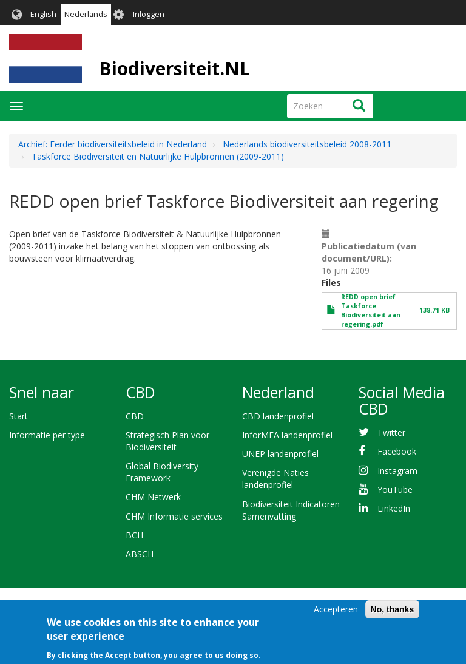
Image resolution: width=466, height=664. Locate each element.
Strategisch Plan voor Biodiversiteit (167, 441)
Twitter (391, 432)
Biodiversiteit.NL (174, 68)
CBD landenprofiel (278, 416)
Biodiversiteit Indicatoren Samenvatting (291, 510)
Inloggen (148, 14)
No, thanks (392, 616)
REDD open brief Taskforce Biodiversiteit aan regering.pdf (370, 310)
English (43, 14)
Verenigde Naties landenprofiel (275, 478)
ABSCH (140, 554)
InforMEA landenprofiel (287, 435)
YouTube (395, 489)
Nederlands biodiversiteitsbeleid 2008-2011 (307, 144)
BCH (134, 535)
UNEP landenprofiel (280, 453)
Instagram (397, 470)
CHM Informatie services (174, 516)
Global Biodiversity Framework (162, 472)
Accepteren (336, 616)
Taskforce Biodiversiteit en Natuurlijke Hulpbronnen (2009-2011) (158, 156)
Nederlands (85, 14)
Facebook (396, 451)
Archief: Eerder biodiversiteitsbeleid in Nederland (112, 144)
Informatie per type (47, 435)
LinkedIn (393, 508)
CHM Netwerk (153, 497)
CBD (135, 416)
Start (18, 416)
